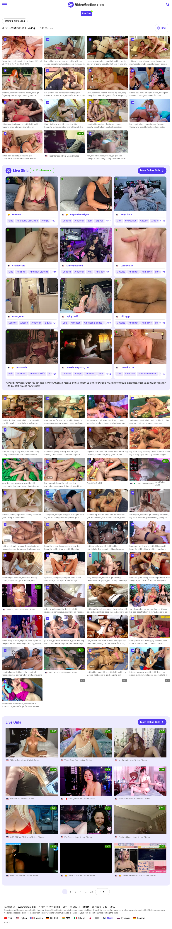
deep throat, (29, 61)
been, (94, 643)
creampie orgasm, (72, 454)
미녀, (22, 64)
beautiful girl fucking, (20, 95)
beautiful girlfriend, (153, 672)
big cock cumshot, (95, 451)
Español (139, 918)
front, (138, 641)
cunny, (109, 158)
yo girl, (115, 156)
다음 (103, 891)
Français (36, 918)
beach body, (31, 546)
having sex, (102, 643)
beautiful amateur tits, (67, 124)
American (79, 220)
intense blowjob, (137, 672)
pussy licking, (60, 451)
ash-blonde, (18, 61)
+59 (163, 374)
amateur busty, (163, 451)
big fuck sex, (58, 420)
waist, (78, 578)
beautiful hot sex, (109, 64)
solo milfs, (75, 64)
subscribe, (60, 609)
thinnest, (68, 486)
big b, (116, 420)
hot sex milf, (64, 61)
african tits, (96, 641)
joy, (153, 641)
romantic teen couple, (54, 486)
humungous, (143, 95)
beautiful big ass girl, (157, 546)
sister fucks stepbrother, (13, 704)
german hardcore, (138, 423)
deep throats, (14, 641)
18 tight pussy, (136, 61)
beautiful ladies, (51, 127)
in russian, (49, 451)
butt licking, (146, 641)
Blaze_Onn (18, 316)
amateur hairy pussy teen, (13, 451)
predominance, (154, 609)
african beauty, (113, 641)
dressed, (6, 515)
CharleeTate (18, 265)
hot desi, (153, 643)
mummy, (48, 420)
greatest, (118, 127)
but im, (33, 95)
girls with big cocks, (73, 420)
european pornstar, (53, 423)
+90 (109, 323)
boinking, (16, 156)
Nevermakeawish (130, 875)
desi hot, (159, 641)
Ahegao (45, 220)
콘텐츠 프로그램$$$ (49, 907)
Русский (123, 918)
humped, (66, 578)
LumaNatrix (127, 265)
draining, (6, 93)
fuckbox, (121, 643)
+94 (54, 323)
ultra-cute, (112, 643)
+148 (162, 220)
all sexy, (104, 420)
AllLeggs (125, 316)
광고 (65, 907)
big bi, (111, 420)
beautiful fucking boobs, (116, 61)
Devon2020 (15, 875)
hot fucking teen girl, (96, 672)
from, (73, 578)
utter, (89, 93)
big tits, (133, 454)
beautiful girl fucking (15, 21)
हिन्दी (66, 918)
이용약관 (75, 907)
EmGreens (69, 837)
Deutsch (52, 918)
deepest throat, (9, 643)
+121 (54, 220)
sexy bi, (76, 486)
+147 (108, 220)
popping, (19, 483)
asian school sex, (16, 454)
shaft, (163, 675)
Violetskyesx (12, 609)
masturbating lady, (138, 64)
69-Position (131, 220)
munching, (101, 158)
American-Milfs (37, 373)
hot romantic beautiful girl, (56, 483)
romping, (21, 546)
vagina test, (13, 580)
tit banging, (7, 124)
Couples (67, 220)
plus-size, (48, 641)
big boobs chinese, (101, 423)
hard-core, (79, 423)
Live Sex (86, 13)
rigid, (4, 546)
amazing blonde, (152, 454)
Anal (90, 271)
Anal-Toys (100, 271)
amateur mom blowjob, (69, 127)
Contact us (9, 907)
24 (92, 891)
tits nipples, (11, 423)
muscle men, (58, 454)
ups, (89, 641)
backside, (96, 93)
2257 (112, 907)
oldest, (156, 93)
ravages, (48, 612)
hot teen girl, (104, 549)
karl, (89, 156)
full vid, (104, 93)
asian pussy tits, (72, 546)
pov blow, (140, 93)
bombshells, (92, 549)
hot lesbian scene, (21, 158)
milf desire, (56, 643)
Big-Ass (99, 220)
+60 (54, 271)
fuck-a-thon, (7, 61)
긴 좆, (17, 64)
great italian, (23, 423)
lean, (4, 483)
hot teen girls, (93, 546)
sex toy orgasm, (94, 64)
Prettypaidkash (125, 837)
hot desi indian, (142, 643)
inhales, (133, 95)
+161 (108, 271)
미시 (27, 64)
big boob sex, (116, 423)
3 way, (47, 515)
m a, (64, 580)
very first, (73, 483)
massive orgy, (8, 127)
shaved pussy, (149, 61)
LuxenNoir (21, 367)
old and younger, (117, 549)
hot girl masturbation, (60, 64)
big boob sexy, (136, 451)
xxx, (38, 549)
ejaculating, (92, 515)
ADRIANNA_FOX (18, 837)
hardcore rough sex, (139, 546)
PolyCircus (126, 214)
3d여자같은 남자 (94, 483)
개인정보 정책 (99, 907)
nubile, (133, 93)
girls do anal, (25, 580)
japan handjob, (30, 454)
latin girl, (149, 93)
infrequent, (22, 549)
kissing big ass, (115, 93)
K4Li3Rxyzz (54, 672)
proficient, (163, 515)
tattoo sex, (7, 156)
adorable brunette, (23, 127)
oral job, (59, 515)
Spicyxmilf (72, 316)
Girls (10, 220)
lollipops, (149, 675)
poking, (29, 515)
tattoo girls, (135, 515)
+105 (162, 323)
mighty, (141, 675)
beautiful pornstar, (73, 95)
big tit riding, (163, 420)
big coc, (24, 641)
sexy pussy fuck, (94, 578)
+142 (108, 374)
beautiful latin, (155, 95)
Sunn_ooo (73, 798)
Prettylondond (55, 156)
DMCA (86, 907)
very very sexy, (93, 420)
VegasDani (69, 760)
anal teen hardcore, (157, 549)
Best (90, 220)
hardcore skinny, (20, 486)
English (21, 918)
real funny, (108, 451)
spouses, (48, 578)
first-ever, (110, 124)
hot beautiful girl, (137, 124)
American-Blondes (39, 271)
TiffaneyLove (16, 760)
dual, (52, 515)
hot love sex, (96, 517)
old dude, (116, 158)
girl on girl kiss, (98, 612)
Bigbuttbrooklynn (79, 214)
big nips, (140, 454)
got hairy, (20, 675)
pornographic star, (67, 93)
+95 (163, 271)
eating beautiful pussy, (64, 517)
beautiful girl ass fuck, (108, 95)
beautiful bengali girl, (96, 124)
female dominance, (138, 609)
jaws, (30, 641)
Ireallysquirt (124, 760)
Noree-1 (16, 214)
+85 (54, 374)
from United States (70, 156)
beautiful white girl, (96, 580)
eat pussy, (122, 95)
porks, (5, 641)
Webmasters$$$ (27, 907)
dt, (71, 641)
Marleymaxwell (75, 265)
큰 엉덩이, (9, 64)
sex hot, (116, 517)
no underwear (19, 517)
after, (104, 641)
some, (132, 641)
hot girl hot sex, (51, 61)
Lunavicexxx (127, 367)
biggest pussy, (111, 580)
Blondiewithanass (146, 483)
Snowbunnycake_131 (78, 367)
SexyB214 (73, 875)
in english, (122, 64)
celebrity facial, (150, 451)
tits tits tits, (7, 420)
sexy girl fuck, (68, 423)
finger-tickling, (50, 124)
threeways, (135, 127)
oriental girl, (49, 609)
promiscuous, (58, 612)
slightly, (75, 609)
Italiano (79, 918)
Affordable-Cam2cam (27, 220)
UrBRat (13, 798)
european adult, (58, 95)
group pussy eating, (96, 61)
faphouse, (17, 124)
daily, (25, 672)
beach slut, (12, 546)
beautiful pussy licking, (157, 64)
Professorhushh (126, 798)
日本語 (94, 918)
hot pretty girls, (31, 675)
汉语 (8, 918)
